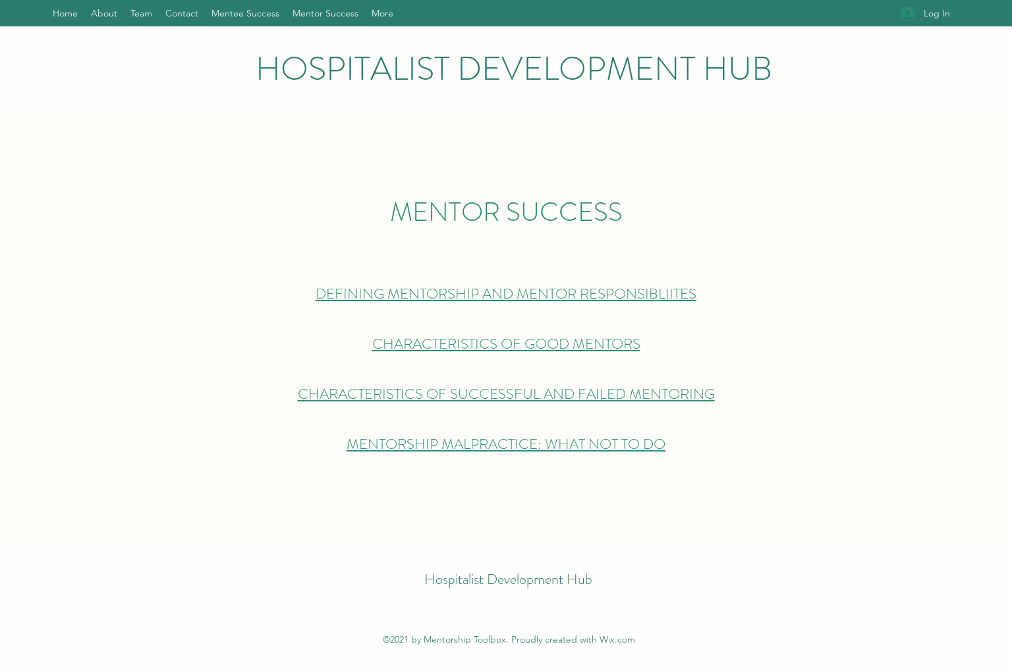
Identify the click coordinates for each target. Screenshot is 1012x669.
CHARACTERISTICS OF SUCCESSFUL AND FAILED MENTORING (506, 394)
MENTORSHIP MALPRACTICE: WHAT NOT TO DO (506, 444)
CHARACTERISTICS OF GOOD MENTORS (506, 344)
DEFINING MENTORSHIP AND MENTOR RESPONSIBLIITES (506, 293)
